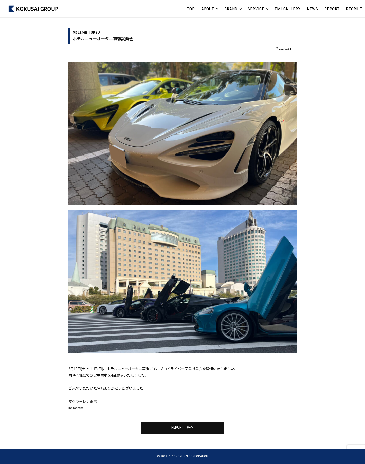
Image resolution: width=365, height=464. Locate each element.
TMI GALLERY (287, 8)
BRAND (231, 8)
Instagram (75, 408)
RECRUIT (354, 8)
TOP (191, 8)
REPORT (332, 8)
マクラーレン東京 (82, 402)
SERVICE (256, 8)
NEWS (312, 8)
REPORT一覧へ (182, 427)
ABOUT (207, 8)
